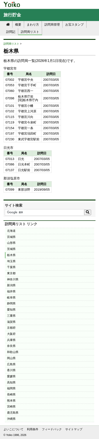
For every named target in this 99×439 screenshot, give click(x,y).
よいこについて (13, 429)
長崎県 (11, 394)
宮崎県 (11, 406)
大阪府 (11, 333)
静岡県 (11, 303)
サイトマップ (73, 429)
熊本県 (11, 400)
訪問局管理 (52, 24)
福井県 (11, 291)
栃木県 (11, 255)
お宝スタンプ (74, 24)
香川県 (11, 370)
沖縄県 (11, 418)
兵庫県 (11, 340)
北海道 (11, 230)
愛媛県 (11, 376)
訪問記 (10, 31)
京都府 (11, 327)
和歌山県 (12, 352)
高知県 (11, 382)
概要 (18, 24)
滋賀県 (11, 321)
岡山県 (11, 358)
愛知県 (11, 309)
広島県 (11, 364)
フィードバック (52, 429)
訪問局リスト (30, 31)
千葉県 (11, 267)
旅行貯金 (12, 14)
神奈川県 (12, 279)
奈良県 (11, 346)
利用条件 (32, 429)
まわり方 (33, 24)
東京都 (11, 273)
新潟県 (11, 285)
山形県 (11, 242)
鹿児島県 (12, 412)
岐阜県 (11, 297)
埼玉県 (11, 261)
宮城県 (11, 237)
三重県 (11, 315)
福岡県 (11, 388)
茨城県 (11, 249)
